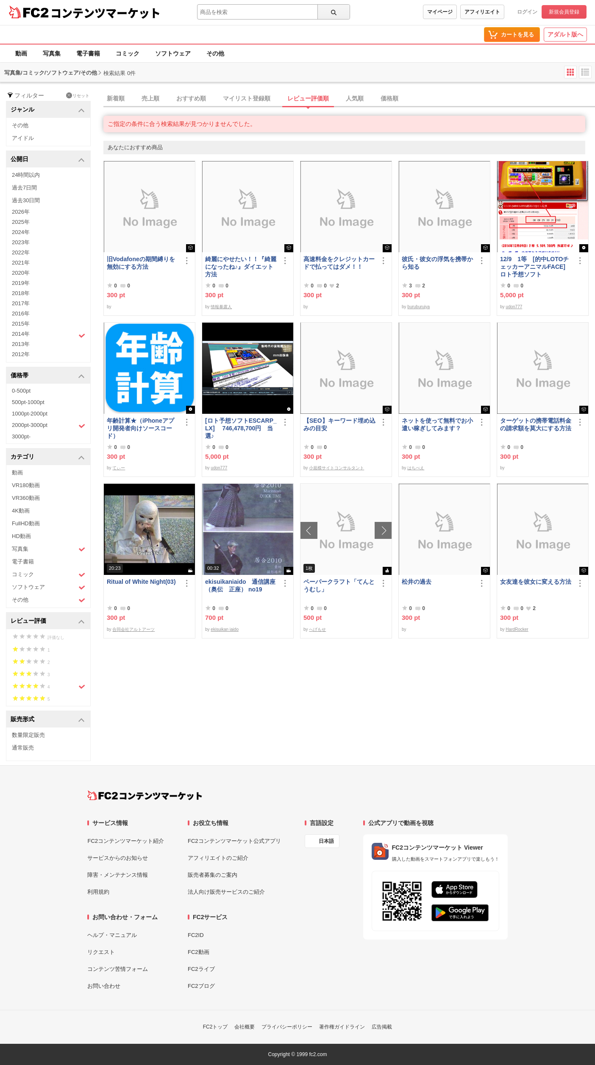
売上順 (150, 98)
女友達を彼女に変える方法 (535, 581)
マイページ (440, 12)
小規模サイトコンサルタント (336, 468)
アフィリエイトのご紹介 (218, 858)
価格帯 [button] (48, 376)
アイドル (23, 138)
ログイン (527, 12)
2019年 (21, 283)
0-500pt (21, 391)
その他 (215, 53)
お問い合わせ (103, 986)
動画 (21, 53)
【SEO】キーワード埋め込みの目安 (339, 424)
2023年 (21, 242)
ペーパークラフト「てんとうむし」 (339, 585)
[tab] (349, 98)
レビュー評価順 (308, 98)
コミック (127, 53)
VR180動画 (26, 485)
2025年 (21, 222)
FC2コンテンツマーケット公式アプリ (234, 841)
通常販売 (23, 747)
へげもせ (317, 629)
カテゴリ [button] (48, 457)
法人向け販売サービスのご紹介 (226, 892)
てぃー (118, 468)
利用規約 (98, 892)
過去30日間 (26, 200)
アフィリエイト (482, 12)
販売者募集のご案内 (212, 875)
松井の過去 (416, 581)
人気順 (355, 98)
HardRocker (517, 629)
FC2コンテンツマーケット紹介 (125, 841)
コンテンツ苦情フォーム (117, 969)
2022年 (21, 252)
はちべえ (415, 468)
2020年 (21, 273)
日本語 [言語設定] (326, 841)
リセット (77, 95)
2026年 (21, 212)
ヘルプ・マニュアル (112, 935)
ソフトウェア (173, 53)
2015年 (21, 324)
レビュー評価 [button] (48, 621)
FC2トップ (215, 1027)
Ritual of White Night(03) (141, 581)
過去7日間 (24, 187)
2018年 (21, 293)
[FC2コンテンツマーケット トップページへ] (144, 795)
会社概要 (244, 1027)
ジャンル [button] (48, 110)
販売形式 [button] (48, 720)
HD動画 (21, 536)
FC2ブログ (201, 986)
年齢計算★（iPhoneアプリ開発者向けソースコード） (140, 428)
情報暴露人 (221, 306)
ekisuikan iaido (225, 629)
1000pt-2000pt (29, 413)
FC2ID (196, 935)
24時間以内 (26, 175)
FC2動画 (198, 952)
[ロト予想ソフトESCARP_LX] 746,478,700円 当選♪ (241, 428)
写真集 (52, 53)
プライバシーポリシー (286, 1027)
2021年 (21, 262)
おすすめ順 (191, 98)
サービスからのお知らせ (117, 858)
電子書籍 (88, 53)
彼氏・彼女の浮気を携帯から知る (437, 263)
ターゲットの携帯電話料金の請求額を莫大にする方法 (535, 424)
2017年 (21, 303)
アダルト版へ (565, 34)
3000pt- (21, 436)
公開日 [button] (48, 160)
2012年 (21, 354)
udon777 (514, 306)
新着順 (116, 98)
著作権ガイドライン (342, 1027)
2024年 (21, 232)
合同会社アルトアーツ (133, 629)
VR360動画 (26, 498)
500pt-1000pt (28, 402)
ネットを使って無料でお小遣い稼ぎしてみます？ (437, 424)
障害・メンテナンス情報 (117, 875)
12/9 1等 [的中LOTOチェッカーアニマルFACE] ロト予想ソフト (534, 267)
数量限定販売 (28, 735)
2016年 (21, 313)
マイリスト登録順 (246, 98)
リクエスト (101, 952)
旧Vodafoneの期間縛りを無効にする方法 (141, 263)
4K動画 (21, 510)
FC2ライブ (201, 969)
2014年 (48, 335)
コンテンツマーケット (105, 13)
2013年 (21, 344)
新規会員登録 (564, 12)
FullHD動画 (26, 523)
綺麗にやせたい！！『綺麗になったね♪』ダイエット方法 (240, 267)
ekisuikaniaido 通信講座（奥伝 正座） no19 (240, 585)
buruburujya (418, 306)
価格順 (389, 98)
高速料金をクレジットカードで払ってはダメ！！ (339, 263)
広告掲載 (382, 1027)
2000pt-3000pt (48, 425)
